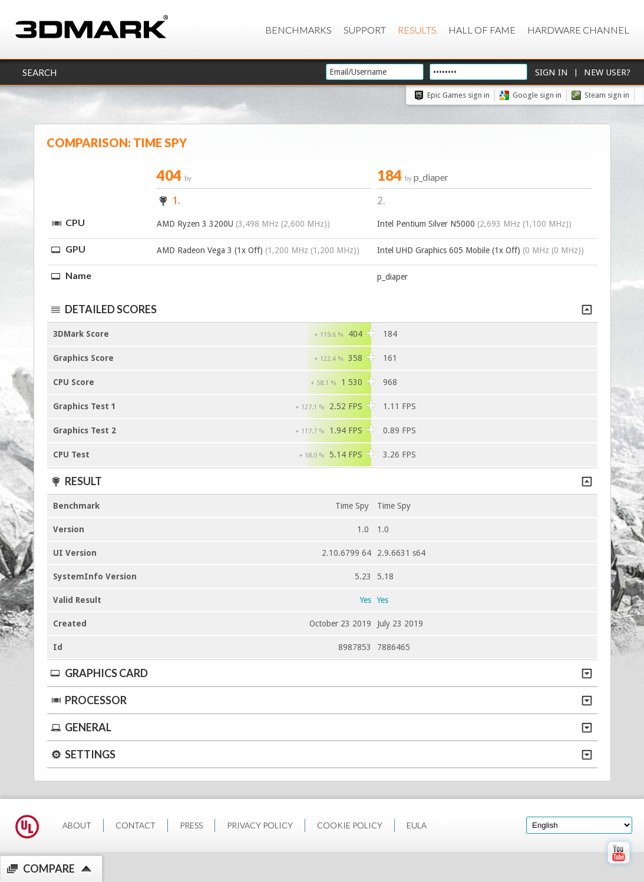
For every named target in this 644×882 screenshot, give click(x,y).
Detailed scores (320, 309)
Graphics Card (320, 673)
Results (417, 29)
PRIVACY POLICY (260, 825)
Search (39, 72)
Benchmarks (298, 29)
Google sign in (537, 95)
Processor (320, 700)
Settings (320, 754)
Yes (365, 600)
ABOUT (76, 825)
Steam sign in (606, 95)
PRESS (191, 825)
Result (320, 481)
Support (365, 29)
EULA (417, 825)
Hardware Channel (578, 29)
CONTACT (135, 825)
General (320, 727)
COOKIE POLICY (349, 825)
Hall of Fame (482, 29)
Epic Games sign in (458, 95)
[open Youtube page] (618, 866)
